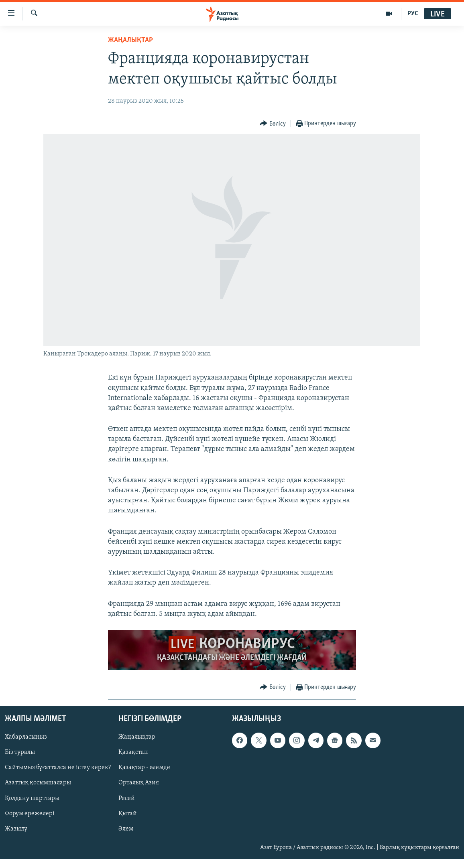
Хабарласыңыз (26, 737)
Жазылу (16, 829)
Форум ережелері (30, 813)
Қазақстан (133, 752)
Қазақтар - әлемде (144, 767)
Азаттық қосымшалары (38, 783)
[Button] (273, 123)
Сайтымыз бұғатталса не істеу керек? (58, 767)
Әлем (125, 829)
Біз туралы (20, 752)
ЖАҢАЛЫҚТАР (130, 40)
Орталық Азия (138, 783)
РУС (412, 13)
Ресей (126, 798)
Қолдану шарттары (32, 798)
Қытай (127, 813)
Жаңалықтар (136, 737)
